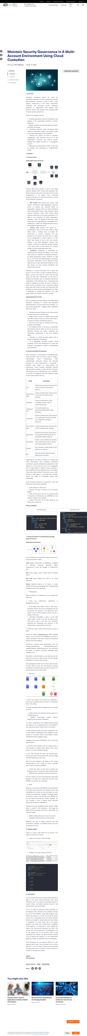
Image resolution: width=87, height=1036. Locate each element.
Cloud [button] (38, 964)
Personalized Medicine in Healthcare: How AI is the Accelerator (64, 1000)
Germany (81, 1)
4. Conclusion (12, 82)
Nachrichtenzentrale (58, 1)
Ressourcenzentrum (71, 1)
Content (12, 71)
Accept (75, 1033)
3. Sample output (13, 79)
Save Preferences (44, 1033)
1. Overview (12, 74)
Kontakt (42, 1)
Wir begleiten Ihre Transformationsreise (30, 5)
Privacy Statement (34, 1033)
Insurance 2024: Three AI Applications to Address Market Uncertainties (17, 1000)
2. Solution (12, 77)
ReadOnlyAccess (43, 634)
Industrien (63, 5)
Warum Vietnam (15, 5)
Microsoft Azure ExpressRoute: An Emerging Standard (42, 999)
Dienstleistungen (53, 5)
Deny (67, 1033)
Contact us (71, 1021)
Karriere (48, 1)
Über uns (70, 5)
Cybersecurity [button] (45, 964)
